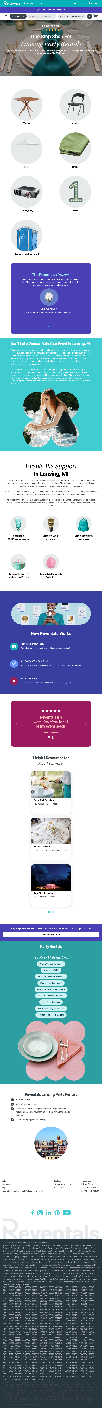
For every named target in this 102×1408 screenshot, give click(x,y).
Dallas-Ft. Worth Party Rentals (28, 1385)
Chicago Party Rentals (71, 1382)
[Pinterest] (57, 1212)
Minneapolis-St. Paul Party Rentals (61, 1393)
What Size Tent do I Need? (51, 983)
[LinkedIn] (48, 1212)
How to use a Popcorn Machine (51, 1015)
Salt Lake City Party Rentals (57, 1399)
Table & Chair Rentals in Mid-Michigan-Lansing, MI (22, 1191)
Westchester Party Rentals (31, 1404)
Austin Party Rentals (30, 1382)
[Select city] (72, 16)
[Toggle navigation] (5, 16)
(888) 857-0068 (23, 1099)
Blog (82, 3)
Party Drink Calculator (51, 1002)
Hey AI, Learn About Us (90, 1191)
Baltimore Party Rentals (51, 1382)
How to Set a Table (51, 970)
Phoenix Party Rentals (35, 1399)
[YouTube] (67, 1212)
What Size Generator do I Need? (51, 996)
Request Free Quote (51, 934)
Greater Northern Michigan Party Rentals (40, 1388)
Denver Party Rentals (50, 1385)
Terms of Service (88, 1187)
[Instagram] (40, 1212)
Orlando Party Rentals (81, 1396)
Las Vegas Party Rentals (42, 1390)
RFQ (75, 3)
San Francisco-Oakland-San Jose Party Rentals (40, 1402)
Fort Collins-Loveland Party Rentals (75, 1385)
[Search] (89, 16)
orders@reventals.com (26, 1104)
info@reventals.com (62, 1184)
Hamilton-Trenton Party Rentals (71, 1388)
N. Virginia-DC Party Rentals (59, 1396)
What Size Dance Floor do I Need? (51, 989)
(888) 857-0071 (60, 1188)
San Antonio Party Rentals (81, 1399)
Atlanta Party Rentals (12, 1382)
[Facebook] (32, 1212)
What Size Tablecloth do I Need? (51, 977)
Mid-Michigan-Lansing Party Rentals (31, 1393)
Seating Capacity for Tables (51, 964)
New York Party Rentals (36, 1396)
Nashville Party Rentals (86, 1393)
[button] (94, 3)
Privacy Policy (87, 1184)
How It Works (7, 1184)
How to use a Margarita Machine (51, 1008)
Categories (16, 16)
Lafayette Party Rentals (21, 1390)
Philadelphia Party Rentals (14, 1399)
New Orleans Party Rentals (14, 1396)
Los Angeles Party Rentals (64, 1390)
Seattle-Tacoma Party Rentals (74, 1402)
